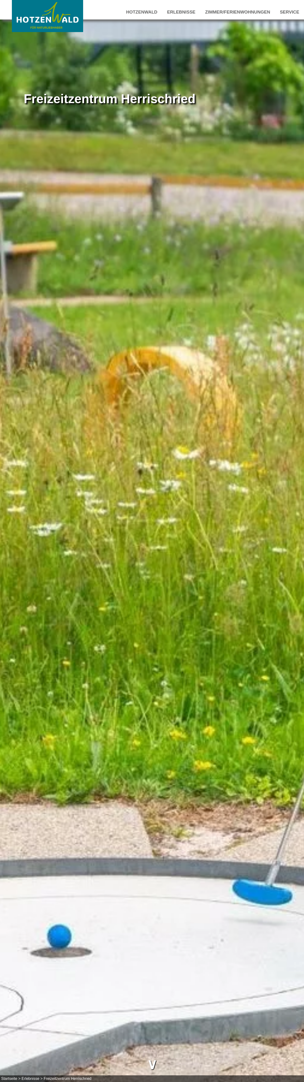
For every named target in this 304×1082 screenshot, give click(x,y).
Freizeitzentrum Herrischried (67, 1079)
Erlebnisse (181, 12)
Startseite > (10, 1079)
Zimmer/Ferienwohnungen (237, 12)
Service (289, 12)
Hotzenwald (141, 12)
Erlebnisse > (32, 1079)
